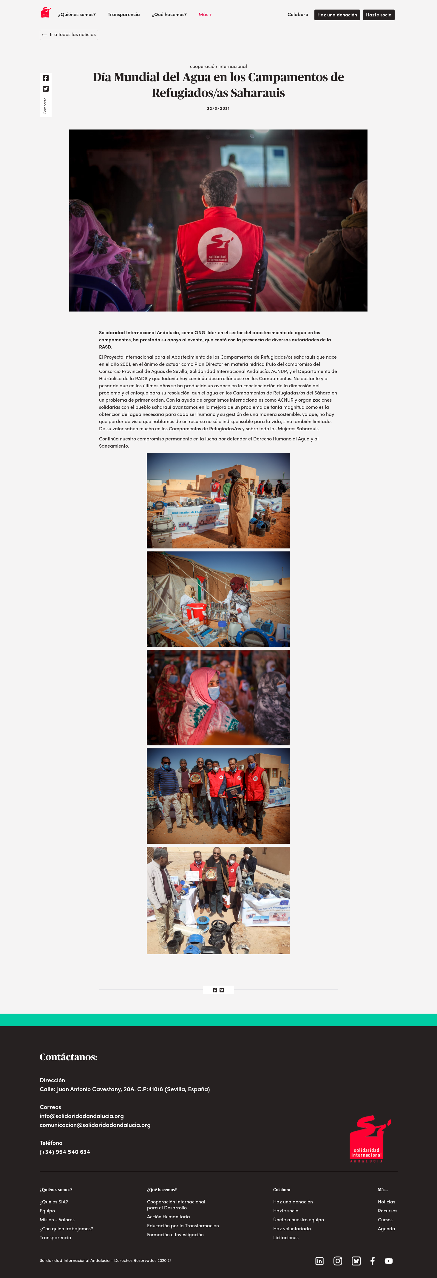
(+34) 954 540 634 (65, 1152)
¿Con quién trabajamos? (66, 1229)
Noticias (386, 1202)
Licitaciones (286, 1238)
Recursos (387, 1211)
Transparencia (124, 15)
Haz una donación (337, 15)
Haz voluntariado (292, 1229)
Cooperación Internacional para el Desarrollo (176, 1205)
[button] (77, 15)
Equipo (47, 1211)
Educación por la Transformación (183, 1226)
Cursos (385, 1220)
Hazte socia (379, 15)
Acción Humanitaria (168, 1217)
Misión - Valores (57, 1220)
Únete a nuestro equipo (298, 1220)
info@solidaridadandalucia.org (82, 1117)
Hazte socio (285, 1211)
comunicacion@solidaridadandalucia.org (95, 1126)
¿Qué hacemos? (169, 15)
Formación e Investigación (175, 1235)
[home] (46, 12)
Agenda (386, 1229)
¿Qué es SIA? (54, 1202)
